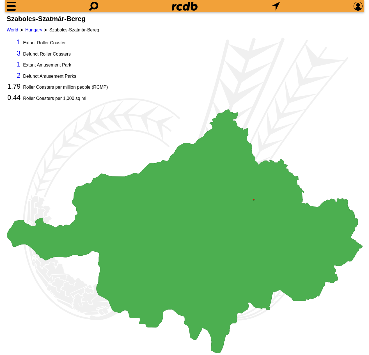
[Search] (93, 6)
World (13, 30)
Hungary (33, 30)
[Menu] (11, 6)
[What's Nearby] (275, 6)
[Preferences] (358, 6)
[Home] (185, 6)
